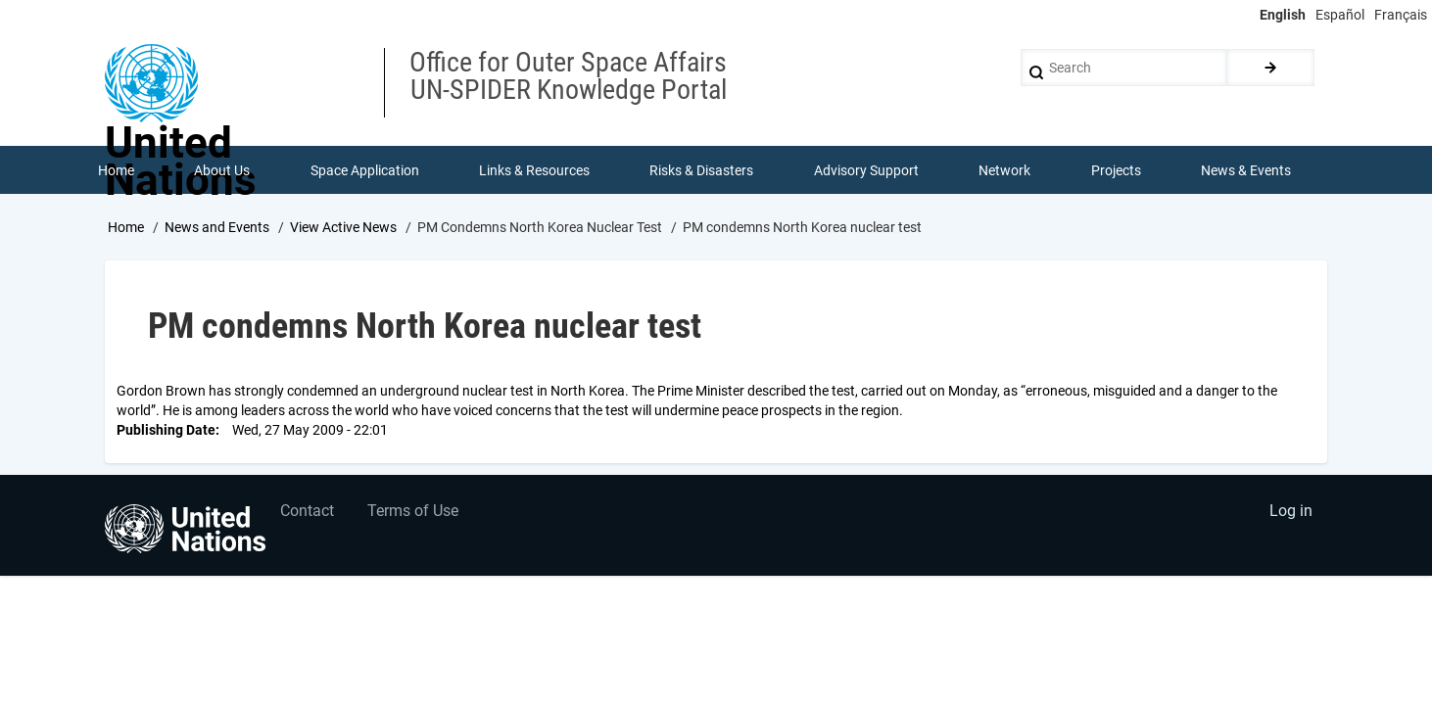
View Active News (343, 228)
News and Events (217, 228)
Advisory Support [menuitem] (866, 170)
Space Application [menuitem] (364, 170)
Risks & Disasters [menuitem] (702, 170)
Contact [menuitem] (308, 513)
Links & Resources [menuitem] (534, 170)
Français (1400, 15)
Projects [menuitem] (1116, 170)
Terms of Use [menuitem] (414, 513)
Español (1339, 15)
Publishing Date (166, 431)
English (1283, 15)
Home (126, 228)
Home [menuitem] (116, 170)
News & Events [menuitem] (1247, 170)
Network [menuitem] (1005, 170)
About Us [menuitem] (222, 170)
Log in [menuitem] (1290, 513)
